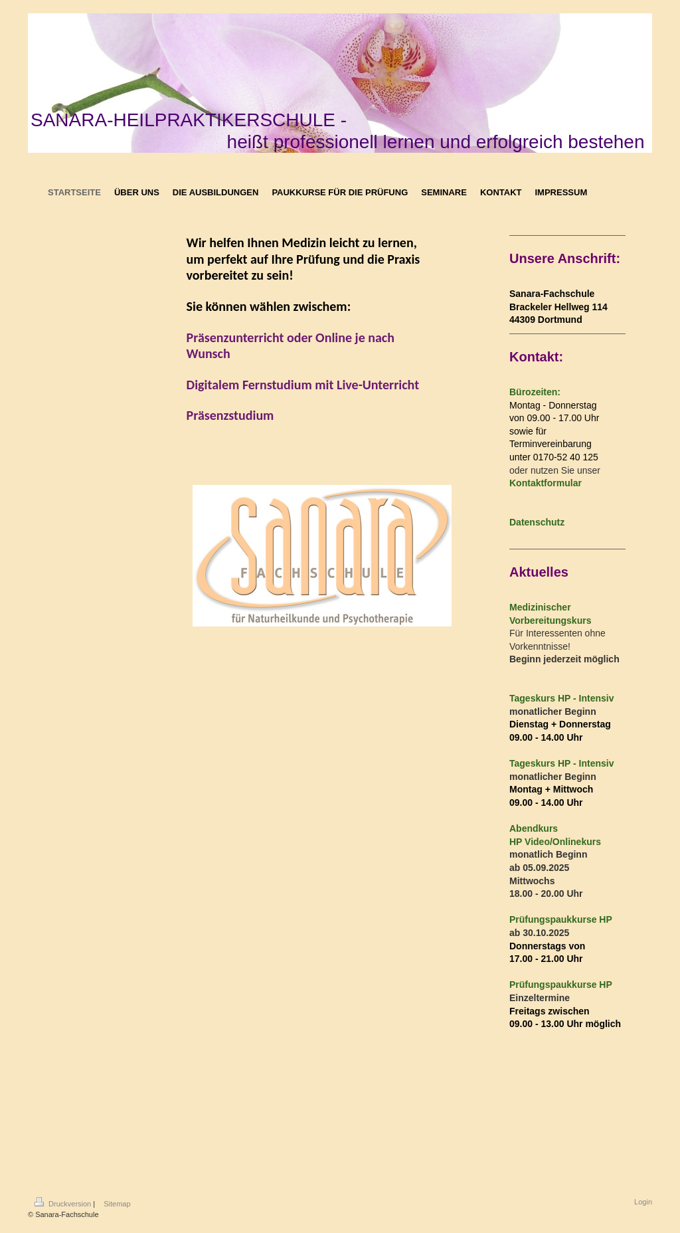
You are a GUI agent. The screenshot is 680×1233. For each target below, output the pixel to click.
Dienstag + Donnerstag (560, 724)
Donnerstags (537, 946)
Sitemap (117, 1204)
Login (643, 1202)
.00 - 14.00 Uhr (551, 737)
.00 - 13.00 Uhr (551, 1023)
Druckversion (64, 1204)
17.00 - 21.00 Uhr (546, 958)
